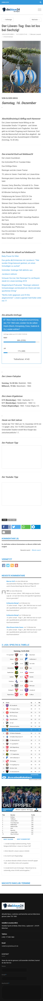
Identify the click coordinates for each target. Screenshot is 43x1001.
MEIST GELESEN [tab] (8, 839)
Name (4, 966)
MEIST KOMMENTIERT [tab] (23, 839)
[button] (6, 527)
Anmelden (5, 2)
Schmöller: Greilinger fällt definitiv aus (17, 270)
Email (4, 975)
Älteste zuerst (36, 550)
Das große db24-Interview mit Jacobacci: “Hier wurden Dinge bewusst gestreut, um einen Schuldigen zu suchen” (20, 263)
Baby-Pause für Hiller (10, 256)
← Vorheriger (7, 19)
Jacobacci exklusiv (9, 274)
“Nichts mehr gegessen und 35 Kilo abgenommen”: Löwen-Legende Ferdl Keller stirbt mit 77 (21, 298)
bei (23, 583)
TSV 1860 (12, 520)
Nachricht (5, 983)
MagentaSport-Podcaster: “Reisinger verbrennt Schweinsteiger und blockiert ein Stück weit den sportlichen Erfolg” (21, 288)
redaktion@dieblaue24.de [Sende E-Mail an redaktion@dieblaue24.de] (10, 946)
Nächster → (36, 19)
